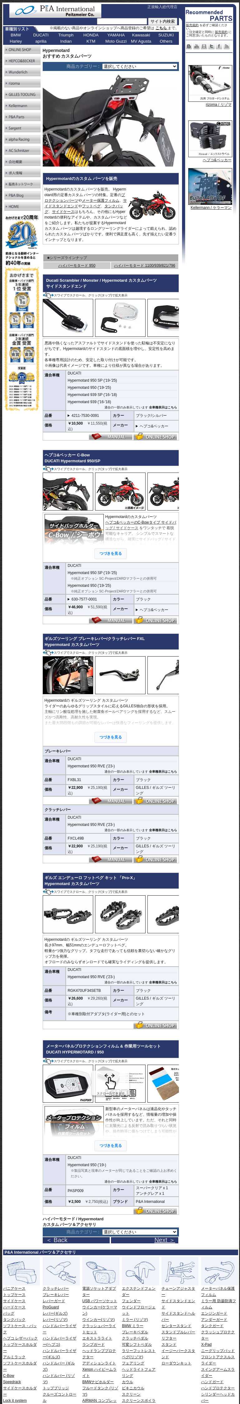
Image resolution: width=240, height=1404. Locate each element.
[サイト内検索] (122, 21)
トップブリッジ (56, 1388)
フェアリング (133, 1363)
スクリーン (131, 1394)
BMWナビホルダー (98, 1382)
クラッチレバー (56, 1288)
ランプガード (93, 1344)
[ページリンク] (139, 66)
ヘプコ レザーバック (20, 1338)
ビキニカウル (133, 1388)
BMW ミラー (132, 1326)
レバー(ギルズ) (55, 1313)
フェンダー (131, 1301)
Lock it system (15, 1400)
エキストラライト (97, 1338)
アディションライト (99, 1363)
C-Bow (8, 1375)
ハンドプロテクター (218, 1388)
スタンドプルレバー (178, 1332)
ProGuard (51, 1307)
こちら (162, 28)
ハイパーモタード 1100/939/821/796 (144, 265)
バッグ (8, 1313)
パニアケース (14, 1288)
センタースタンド (176, 1326)
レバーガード (54, 1301)
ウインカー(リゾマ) (98, 1319)
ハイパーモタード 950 (76, 265)
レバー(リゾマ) (55, 1319)
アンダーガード (214, 1319)
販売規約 (192, 25)
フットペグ (91, 206)
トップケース (14, 1295)
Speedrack (12, 1382)
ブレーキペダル (135, 1332)
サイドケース (63, 212)
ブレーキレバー (56, 1295)
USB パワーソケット (99, 1301)
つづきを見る (110, 1145)
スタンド (168, 1344)
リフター (168, 1338)
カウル (127, 1382)
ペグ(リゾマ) (132, 1357)
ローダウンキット (176, 1363)
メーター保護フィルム (100, 200)
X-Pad (206, 1344)
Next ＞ (164, 1240)
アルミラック (14, 1357)
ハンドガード (212, 1382)
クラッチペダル (135, 1338)
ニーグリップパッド (218, 1351)
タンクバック (14, 1319)
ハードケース (14, 1307)
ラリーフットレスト (139, 1351)
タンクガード (212, 1326)
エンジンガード (214, 1313)
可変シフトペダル (137, 1344)
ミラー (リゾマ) (135, 1319)
